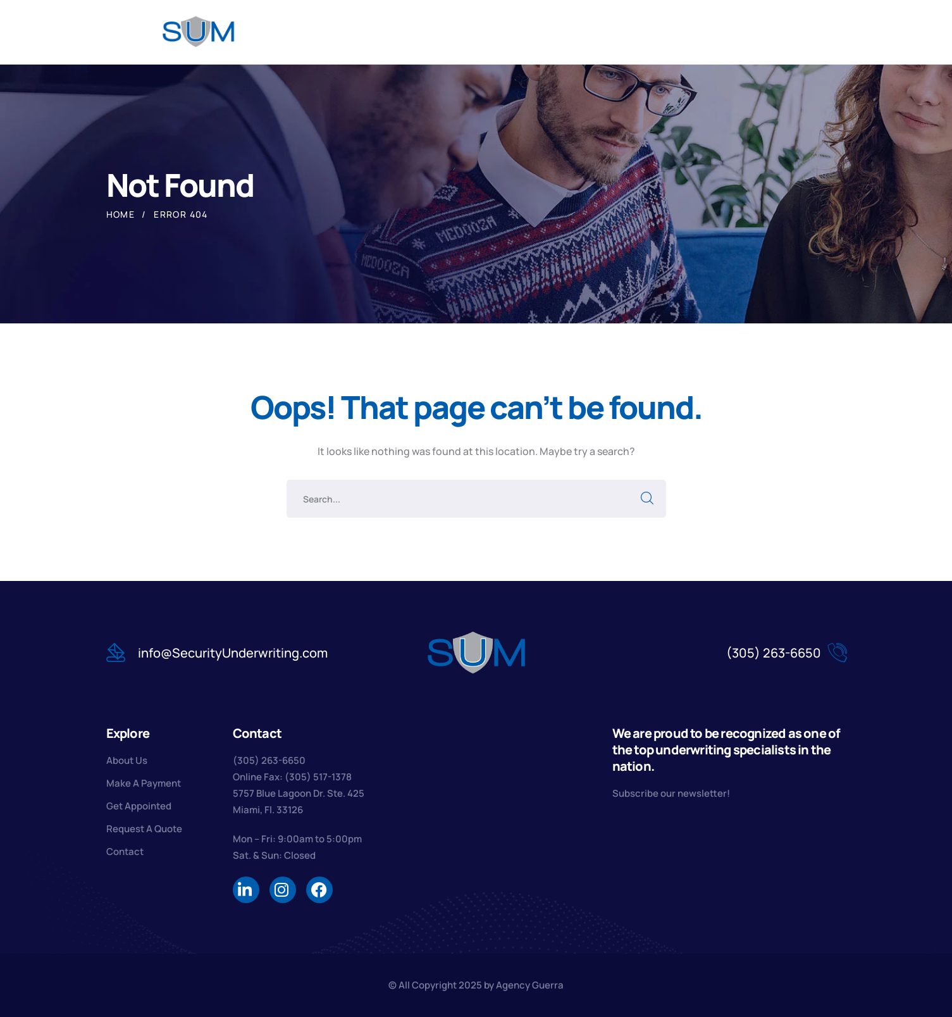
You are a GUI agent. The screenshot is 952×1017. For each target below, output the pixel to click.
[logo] (199, 31)
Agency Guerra (530, 985)
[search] (796, 33)
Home (120, 214)
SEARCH (647, 498)
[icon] (246, 890)
